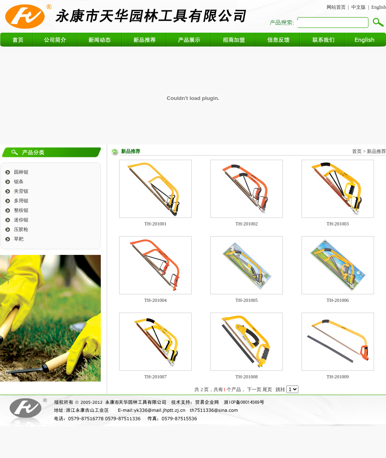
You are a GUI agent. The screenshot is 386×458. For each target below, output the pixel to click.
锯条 (19, 181)
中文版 (358, 7)
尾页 (267, 389)
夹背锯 (21, 191)
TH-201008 (246, 377)
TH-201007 (155, 377)
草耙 (19, 239)
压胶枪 (21, 229)
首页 (357, 151)
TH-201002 (246, 224)
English (378, 7)
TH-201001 (155, 224)
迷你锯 (21, 220)
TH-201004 (155, 300)
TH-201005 (246, 300)
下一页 (254, 389)
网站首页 (336, 7)
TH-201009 (338, 377)
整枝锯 (21, 210)
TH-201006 (338, 300)
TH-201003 (338, 224)
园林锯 (21, 172)
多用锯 (21, 201)
